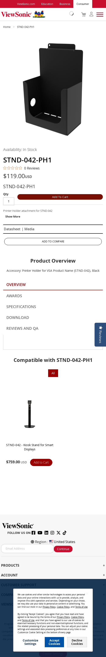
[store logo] (36, 14)
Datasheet (12, 229)
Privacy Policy (35, 620)
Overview (16, 284)
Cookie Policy (71, 620)
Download (17, 317)
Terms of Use (53, 620)
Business (65, 4)
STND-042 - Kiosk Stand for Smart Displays (29, 447)
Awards (14, 295)
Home (7, 27)
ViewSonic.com (26, 4)
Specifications (21, 306)
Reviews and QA (22, 328)
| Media (28, 229)
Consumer (83, 4)
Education (47, 4)
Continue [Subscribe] (63, 549)
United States (62, 541)
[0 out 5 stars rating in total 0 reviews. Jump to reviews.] (21, 168)
